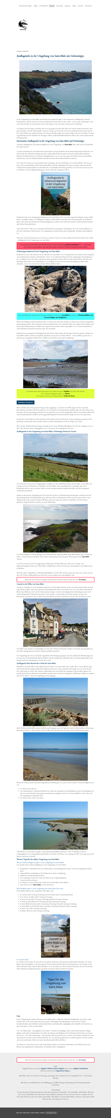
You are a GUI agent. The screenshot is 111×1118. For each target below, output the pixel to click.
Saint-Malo (68, 145)
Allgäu (35, 6)
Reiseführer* (66, 315)
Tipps (74, 6)
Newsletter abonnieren (25, 402)
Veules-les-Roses (69, 396)
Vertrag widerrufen (51, 1112)
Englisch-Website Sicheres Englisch (52, 1068)
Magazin (67, 6)
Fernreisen (59, 6)
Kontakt (80, 6)
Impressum (19, 1112)
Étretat (67, 394)
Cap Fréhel (85, 557)
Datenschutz (26, 1112)
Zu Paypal (82, 580)
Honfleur (67, 391)
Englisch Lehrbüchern (80, 1068)
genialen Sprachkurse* (72, 245)
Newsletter (88, 6)
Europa (51, 6)
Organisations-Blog (62, 1071)
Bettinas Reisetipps (25, 6)
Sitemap (42, 1112)
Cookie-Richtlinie (34, 1112)
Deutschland (43, 6)
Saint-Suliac (37, 885)
